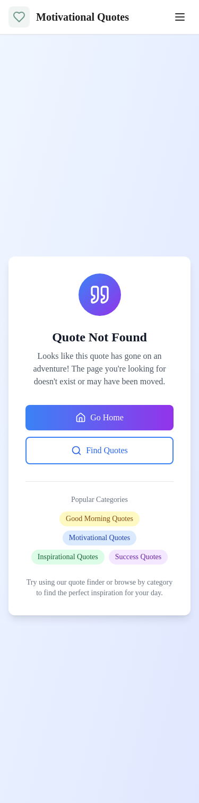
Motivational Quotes (100, 538)
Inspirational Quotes (68, 557)
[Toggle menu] (180, 17)
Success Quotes (138, 557)
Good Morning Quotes (99, 519)
